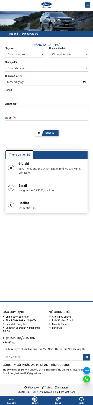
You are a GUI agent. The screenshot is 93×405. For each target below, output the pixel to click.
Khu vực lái (11, 62)
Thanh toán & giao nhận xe (21, 320)
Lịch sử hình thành (62, 320)
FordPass (9, 342)
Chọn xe (9, 48)
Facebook (31, 387)
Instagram (62, 387)
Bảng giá (57, 327)
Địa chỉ (10, 117)
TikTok (47, 387)
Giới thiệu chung (61, 316)
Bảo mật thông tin (16, 324)
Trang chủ (12, 33)
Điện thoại (12, 103)
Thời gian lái (13, 76)
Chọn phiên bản (57, 48)
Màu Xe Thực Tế (61, 324)
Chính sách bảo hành (17, 316)
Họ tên (10, 89)
